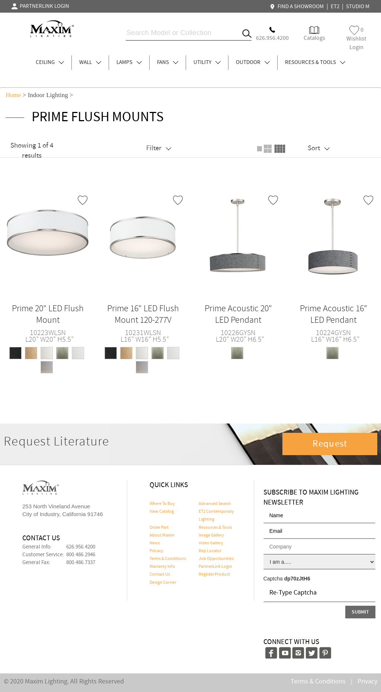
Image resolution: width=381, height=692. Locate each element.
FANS (167, 62)
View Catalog (162, 512)
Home (13, 95)
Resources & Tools (215, 528)
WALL (90, 62)
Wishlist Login (356, 38)
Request (330, 444)
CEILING (50, 62)
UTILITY (207, 62)
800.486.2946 (80, 555)
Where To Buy (162, 504)
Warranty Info (162, 567)
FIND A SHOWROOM (297, 6)
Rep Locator (210, 551)
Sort (319, 148)
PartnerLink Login (215, 567)
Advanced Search (215, 504)
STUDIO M (357, 6)
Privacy (156, 551)
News (155, 543)
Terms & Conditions (168, 559)
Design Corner (163, 583)
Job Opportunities (216, 559)
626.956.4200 (80, 547)
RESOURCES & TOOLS (315, 62)
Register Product (214, 574)
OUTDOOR (253, 62)
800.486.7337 (80, 562)
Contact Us (160, 574)
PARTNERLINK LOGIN (40, 6)
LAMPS (129, 62)
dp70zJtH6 (297, 579)
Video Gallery (211, 543)
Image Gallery (211, 535)
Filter (158, 148)
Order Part (159, 528)
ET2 (335, 6)
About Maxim (162, 535)
